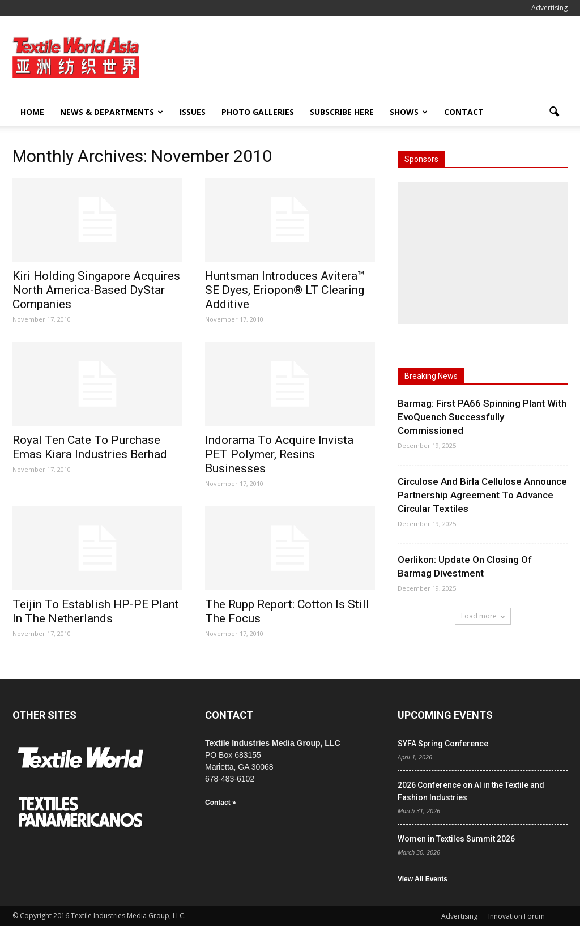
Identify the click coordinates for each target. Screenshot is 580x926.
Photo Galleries (257, 111)
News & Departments (111, 111)
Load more (483, 616)
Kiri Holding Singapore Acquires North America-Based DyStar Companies (96, 290)
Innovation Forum (516, 916)
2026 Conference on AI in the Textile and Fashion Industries (471, 791)
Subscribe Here (342, 111)
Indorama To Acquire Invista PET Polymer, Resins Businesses (279, 454)
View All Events (422, 879)
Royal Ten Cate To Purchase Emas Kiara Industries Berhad (89, 447)
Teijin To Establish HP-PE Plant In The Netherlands (95, 611)
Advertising (549, 7)
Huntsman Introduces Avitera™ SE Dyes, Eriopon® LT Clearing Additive (285, 290)
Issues (193, 111)
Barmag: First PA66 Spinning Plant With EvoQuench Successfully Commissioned (482, 417)
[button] (554, 112)
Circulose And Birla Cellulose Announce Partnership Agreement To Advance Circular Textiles (482, 495)
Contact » (220, 802)
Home (32, 111)
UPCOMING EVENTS (445, 715)
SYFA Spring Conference (443, 743)
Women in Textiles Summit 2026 (456, 838)
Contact (464, 111)
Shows (409, 111)
